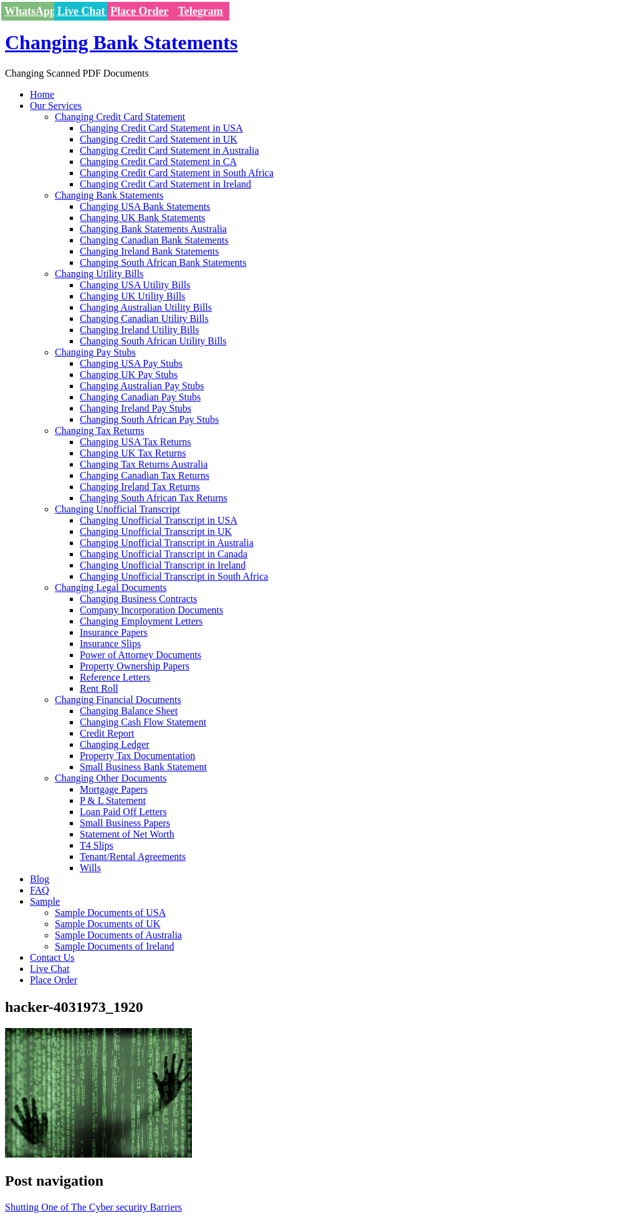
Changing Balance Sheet (129, 711)
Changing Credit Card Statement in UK (158, 139)
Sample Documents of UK (107, 923)
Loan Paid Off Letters (123, 811)
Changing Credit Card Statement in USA (161, 128)
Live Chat (82, 11)
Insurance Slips (110, 643)
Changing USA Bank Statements (145, 206)
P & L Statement (113, 800)
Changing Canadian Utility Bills (144, 318)
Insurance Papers (114, 632)
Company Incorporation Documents (151, 610)
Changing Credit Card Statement (120, 116)
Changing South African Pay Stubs (149, 419)
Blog (39, 879)
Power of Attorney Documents (140, 654)
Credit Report (107, 733)
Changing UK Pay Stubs (129, 374)
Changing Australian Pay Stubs (142, 385)
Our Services (56, 105)
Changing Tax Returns (99, 430)
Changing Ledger (115, 744)
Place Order (139, 11)
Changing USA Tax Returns (135, 442)
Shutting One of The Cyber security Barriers (93, 1207)
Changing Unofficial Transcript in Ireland (162, 565)
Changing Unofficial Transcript (117, 509)
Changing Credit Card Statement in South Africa (177, 173)
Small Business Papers (125, 823)
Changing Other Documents (111, 778)
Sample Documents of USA (110, 912)
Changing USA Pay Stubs (131, 363)
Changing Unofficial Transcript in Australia (167, 542)
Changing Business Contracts (138, 598)
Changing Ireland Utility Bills (139, 329)
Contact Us (52, 957)
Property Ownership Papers (134, 666)
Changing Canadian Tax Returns (144, 475)
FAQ (39, 890)
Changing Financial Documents (118, 699)
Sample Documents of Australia (118, 935)
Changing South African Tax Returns (153, 498)
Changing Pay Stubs (95, 352)
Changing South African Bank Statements (163, 262)
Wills (90, 867)
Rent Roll (99, 688)
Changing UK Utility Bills (132, 296)
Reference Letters (115, 677)
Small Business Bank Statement (143, 767)
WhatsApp (30, 11)
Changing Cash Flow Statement (143, 722)
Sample (45, 901)
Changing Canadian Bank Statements (154, 240)
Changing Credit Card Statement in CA (158, 161)
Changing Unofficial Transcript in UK (156, 531)
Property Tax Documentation (137, 755)
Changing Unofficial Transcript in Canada (163, 554)
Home (42, 94)
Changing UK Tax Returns (133, 453)
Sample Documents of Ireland (114, 946)
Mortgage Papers (114, 789)
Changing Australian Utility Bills (146, 307)
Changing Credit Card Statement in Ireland (165, 184)
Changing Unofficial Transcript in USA (158, 520)
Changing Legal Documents (111, 587)
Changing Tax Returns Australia (143, 464)
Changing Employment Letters (141, 621)
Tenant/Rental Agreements (133, 856)
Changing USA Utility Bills (135, 285)
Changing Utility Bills (99, 273)
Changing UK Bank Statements (142, 217)
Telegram (200, 11)
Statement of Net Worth (127, 834)
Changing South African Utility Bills (153, 341)
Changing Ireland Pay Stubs (135, 408)
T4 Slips (96, 845)
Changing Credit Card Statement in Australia (169, 150)
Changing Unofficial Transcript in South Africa (174, 576)
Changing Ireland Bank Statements (149, 251)
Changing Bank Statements (121, 42)
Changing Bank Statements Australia (153, 229)
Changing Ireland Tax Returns (140, 486)
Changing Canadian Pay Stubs (140, 397)
